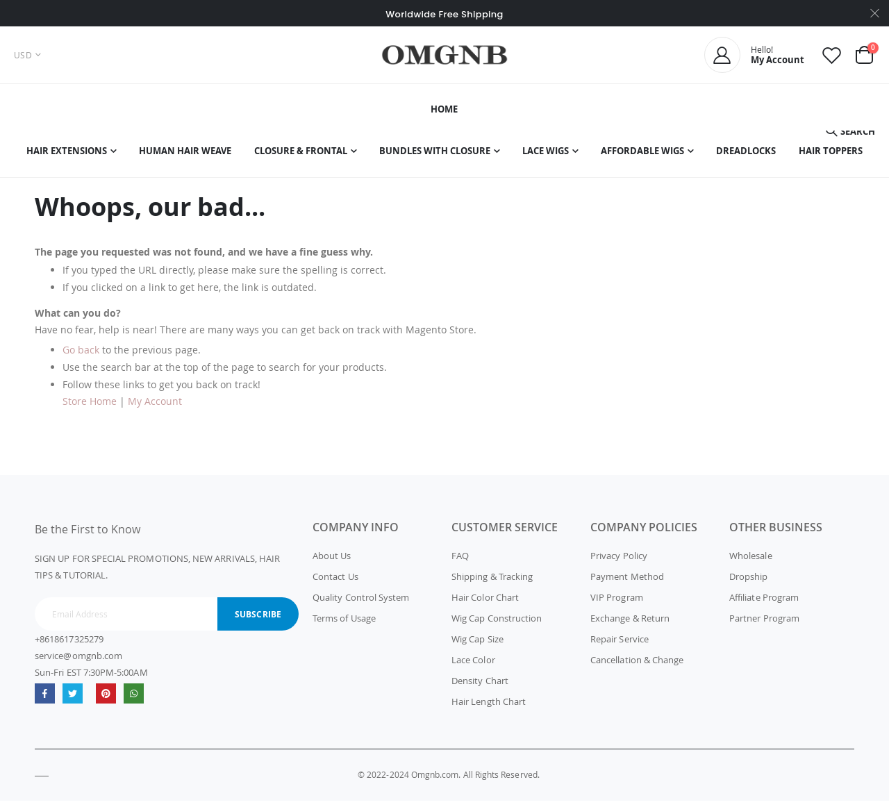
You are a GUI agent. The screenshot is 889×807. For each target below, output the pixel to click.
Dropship (748, 582)
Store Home (90, 407)
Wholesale (750, 562)
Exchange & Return (630, 624)
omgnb (106, 699)
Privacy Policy (618, 562)
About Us (332, 562)
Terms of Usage (344, 624)
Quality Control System (361, 603)
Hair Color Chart (485, 603)
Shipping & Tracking (492, 582)
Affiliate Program (764, 603)
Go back (81, 356)
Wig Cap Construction (496, 624)
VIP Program (616, 603)
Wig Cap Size (477, 645)
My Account (155, 407)
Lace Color (473, 666)
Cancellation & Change (636, 666)
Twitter (73, 699)
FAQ (460, 562)
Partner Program (764, 624)
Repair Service (619, 645)
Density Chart (479, 687)
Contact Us (335, 582)
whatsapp (134, 699)
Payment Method (627, 582)
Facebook (45, 699)
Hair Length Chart (488, 707)
